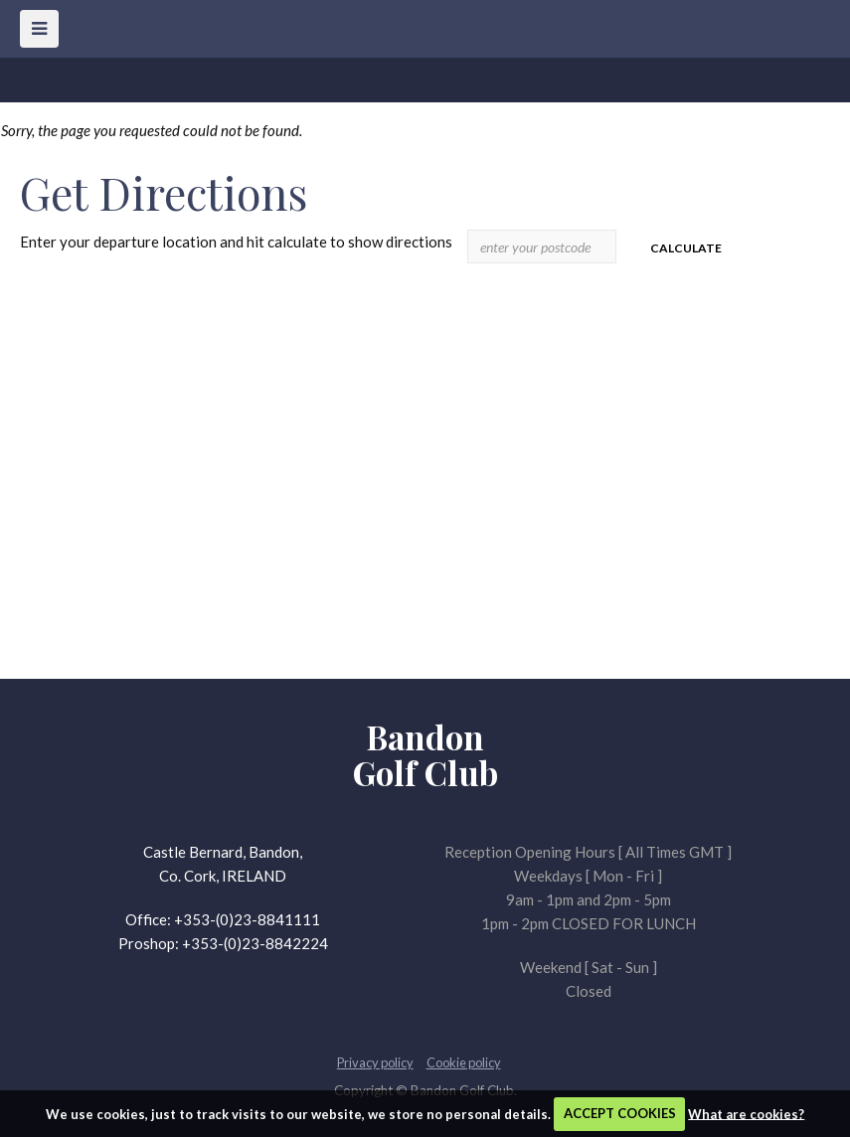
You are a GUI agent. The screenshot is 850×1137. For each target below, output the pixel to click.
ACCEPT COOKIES (620, 1113)
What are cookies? (746, 1113)
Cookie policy (463, 1062)
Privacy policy (375, 1062)
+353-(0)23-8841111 (247, 919)
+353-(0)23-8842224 (255, 943)
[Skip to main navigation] (39, 29)
